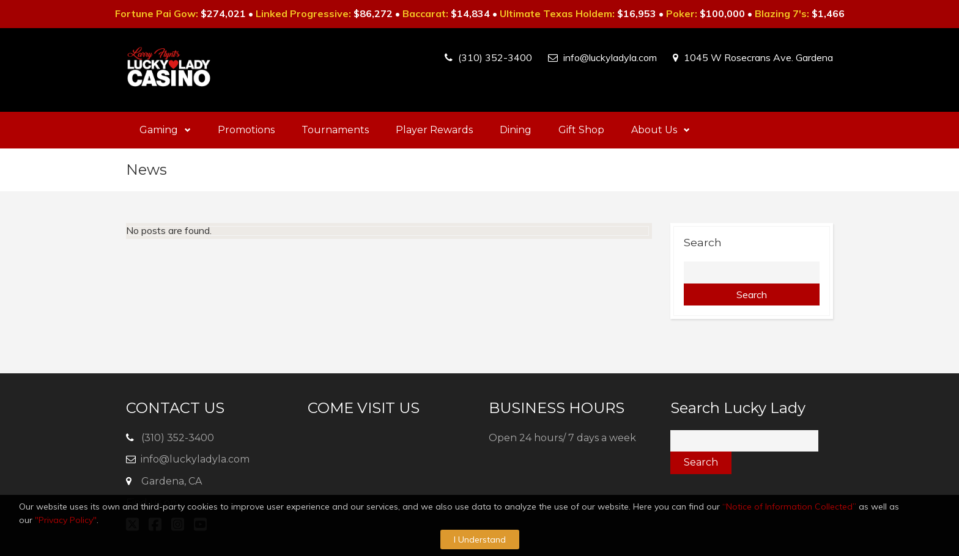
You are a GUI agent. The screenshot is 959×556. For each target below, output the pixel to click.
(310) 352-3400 (495, 57)
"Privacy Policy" (66, 519)
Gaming (165, 130)
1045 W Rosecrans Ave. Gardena (758, 57)
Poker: (681, 13)
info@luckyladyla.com (610, 57)
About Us (660, 130)
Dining (515, 130)
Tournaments (335, 130)
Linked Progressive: (303, 13)
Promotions (246, 130)
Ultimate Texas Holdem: (557, 13)
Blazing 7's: (782, 13)
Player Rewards (434, 130)
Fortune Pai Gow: (156, 13)
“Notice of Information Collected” (789, 506)
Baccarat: (425, 13)
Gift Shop (581, 130)
